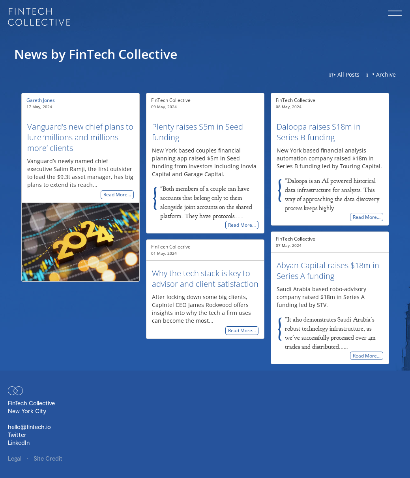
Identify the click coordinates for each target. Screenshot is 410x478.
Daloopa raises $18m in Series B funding (319, 132)
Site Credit (48, 458)
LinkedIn (19, 442)
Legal (15, 458)
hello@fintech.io (29, 426)
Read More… (117, 195)
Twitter (17, 434)
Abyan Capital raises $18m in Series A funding (328, 270)
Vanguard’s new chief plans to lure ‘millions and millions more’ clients (80, 137)
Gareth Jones (40, 100)
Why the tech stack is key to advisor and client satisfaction (205, 278)
